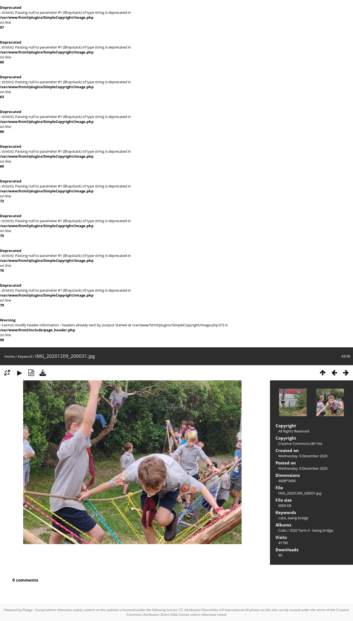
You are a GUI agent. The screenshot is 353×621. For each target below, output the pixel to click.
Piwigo (28, 609)
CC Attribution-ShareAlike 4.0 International (211, 609)
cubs (282, 517)
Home (9, 356)
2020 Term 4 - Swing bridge (311, 530)
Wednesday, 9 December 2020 (302, 455)
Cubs (282, 530)
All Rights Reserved (293, 431)
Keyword (25, 356)
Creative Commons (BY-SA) (300, 443)
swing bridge (298, 517)
